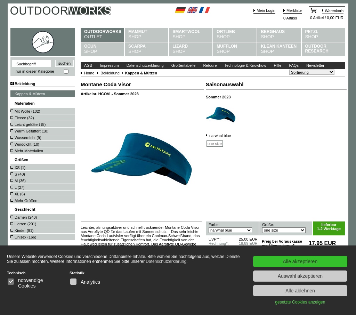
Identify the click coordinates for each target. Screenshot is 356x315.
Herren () (25, 224)
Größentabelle (183, 65)
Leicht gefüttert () (30, 124)
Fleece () (24, 118)
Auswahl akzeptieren (300, 276)
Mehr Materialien (29, 151)
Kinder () (24, 230)
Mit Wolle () (27, 111)
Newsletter (315, 65)
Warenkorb (334, 11)
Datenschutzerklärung (145, 65)
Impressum (109, 65)
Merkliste (294, 10)
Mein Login (266, 10)
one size (215, 144)
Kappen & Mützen (30, 94)
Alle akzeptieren (300, 261)
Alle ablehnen (300, 290)
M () (20, 181)
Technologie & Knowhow (245, 65)
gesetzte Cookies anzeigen (300, 302)
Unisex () (25, 237)
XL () (20, 194)
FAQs (294, 65)
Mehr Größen (26, 201)
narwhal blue (220, 136)
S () (20, 174)
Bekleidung (25, 84)
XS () (20, 167)
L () (19, 187)
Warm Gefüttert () (31, 131)
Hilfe (277, 65)
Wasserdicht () (28, 138)
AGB (88, 65)
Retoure (210, 65)
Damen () (26, 217)
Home (89, 73)
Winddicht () (27, 144)
